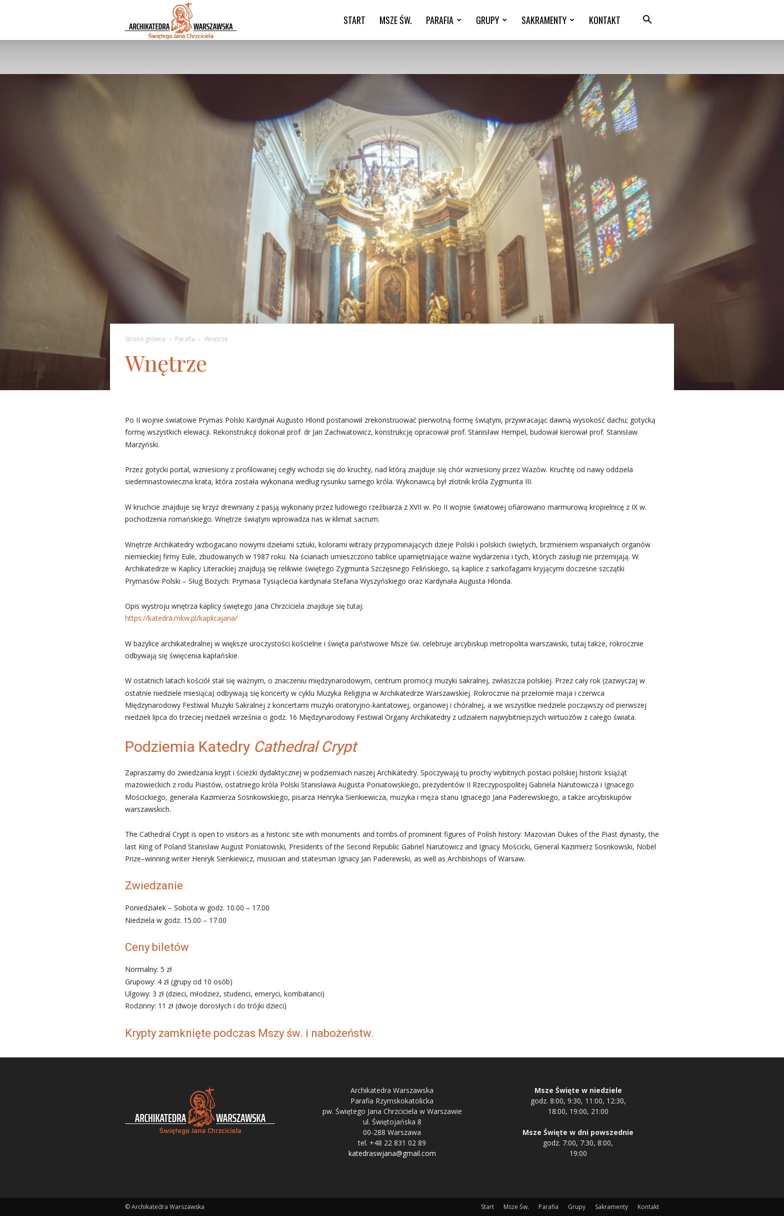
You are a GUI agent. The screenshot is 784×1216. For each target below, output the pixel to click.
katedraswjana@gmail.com (392, 1153)
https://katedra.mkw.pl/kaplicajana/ (181, 618)
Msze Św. (396, 20)
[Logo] (180, 20)
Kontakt (604, 20)
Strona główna (145, 339)
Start (355, 20)
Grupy (491, 20)
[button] (647, 21)
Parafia (444, 20)
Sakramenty (548, 20)
